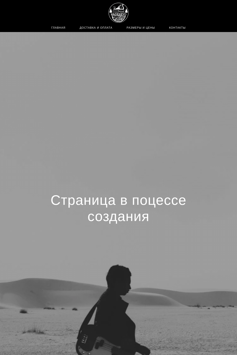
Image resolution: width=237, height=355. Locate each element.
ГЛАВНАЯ (58, 27)
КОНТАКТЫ (177, 27)
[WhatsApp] (51, 13)
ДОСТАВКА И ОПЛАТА (96, 27)
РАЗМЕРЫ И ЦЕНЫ (141, 27)
